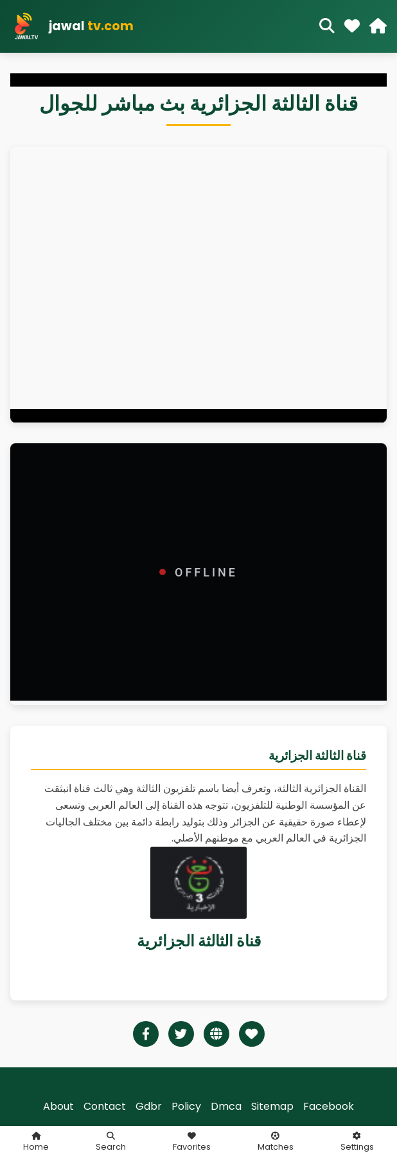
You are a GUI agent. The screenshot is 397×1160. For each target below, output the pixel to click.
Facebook (328, 1106)
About (58, 1106)
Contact (105, 1106)
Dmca (226, 1106)
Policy (186, 1106)
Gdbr (149, 1106)
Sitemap (272, 1106)
